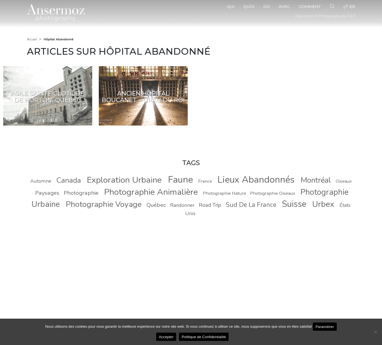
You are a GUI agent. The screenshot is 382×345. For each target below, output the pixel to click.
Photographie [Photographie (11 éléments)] (81, 193)
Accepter (166, 337)
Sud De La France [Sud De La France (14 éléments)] (251, 205)
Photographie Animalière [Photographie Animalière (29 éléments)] (151, 192)
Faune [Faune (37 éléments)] (180, 179)
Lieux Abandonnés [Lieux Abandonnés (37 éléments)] (255, 179)
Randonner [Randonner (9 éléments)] (182, 205)
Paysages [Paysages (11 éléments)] (47, 193)
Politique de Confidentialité (204, 337)
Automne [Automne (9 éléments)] (40, 181)
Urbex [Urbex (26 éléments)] (323, 204)
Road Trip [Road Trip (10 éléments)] (210, 205)
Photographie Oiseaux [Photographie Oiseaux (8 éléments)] (272, 193)
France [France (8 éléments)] (205, 181)
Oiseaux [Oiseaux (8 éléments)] (344, 181)
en (349, 6)
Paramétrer (325, 327)
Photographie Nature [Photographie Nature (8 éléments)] (224, 193)
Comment (310, 6)
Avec (284, 6)
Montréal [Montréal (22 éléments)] (316, 180)
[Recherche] (332, 6)
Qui (230, 6)
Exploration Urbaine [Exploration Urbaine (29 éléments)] (124, 180)
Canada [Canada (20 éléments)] (68, 180)
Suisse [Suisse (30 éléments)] (294, 204)
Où (266, 6)
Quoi (248, 6)
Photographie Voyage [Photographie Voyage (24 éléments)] (104, 204)
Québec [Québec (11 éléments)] (156, 205)
